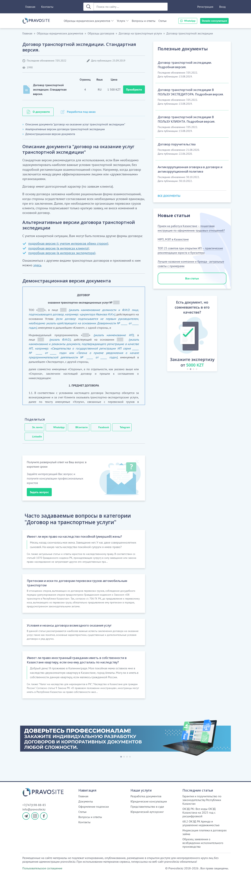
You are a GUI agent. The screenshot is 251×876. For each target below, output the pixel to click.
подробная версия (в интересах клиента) (58, 248)
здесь (37, 265)
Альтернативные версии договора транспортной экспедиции (65, 129)
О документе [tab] (41, 112)
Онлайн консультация (214, 20)
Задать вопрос (39, 492)
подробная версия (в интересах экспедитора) (61, 253)
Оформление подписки (93, 806)
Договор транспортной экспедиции (189, 33)
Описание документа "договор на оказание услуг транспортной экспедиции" (75, 124)
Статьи (162, 21)
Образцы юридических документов (87, 21)
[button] (163, 334)
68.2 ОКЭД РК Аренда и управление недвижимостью (201, 823)
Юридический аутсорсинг (147, 812)
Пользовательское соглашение (42, 868)
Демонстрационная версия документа (50, 134)
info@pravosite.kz (33, 809)
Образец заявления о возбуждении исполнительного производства (202, 842)
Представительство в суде (147, 806)
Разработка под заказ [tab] (81, 112)
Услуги (121, 21)
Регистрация (205, 7)
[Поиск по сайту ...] (131, 7)
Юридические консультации (148, 801)
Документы (85, 801)
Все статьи (192, 278)
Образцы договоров (101, 33)
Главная (30, 7)
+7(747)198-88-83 (34, 805)
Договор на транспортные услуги (140, 33)
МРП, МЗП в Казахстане (173, 239)
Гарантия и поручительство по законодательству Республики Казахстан (201, 799)
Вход (222, 7)
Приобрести (134, 89)
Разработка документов (145, 796)
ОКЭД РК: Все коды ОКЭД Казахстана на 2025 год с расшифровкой (199, 812)
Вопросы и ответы (143, 21)
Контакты (47, 7)
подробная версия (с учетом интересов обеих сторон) (68, 243)
